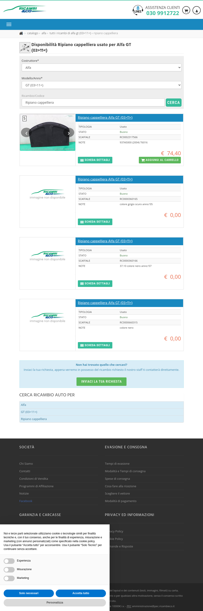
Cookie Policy (114, 539)
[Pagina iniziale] (21, 33)
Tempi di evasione (117, 463)
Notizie (24, 493)
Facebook (25, 501)
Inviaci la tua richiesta (101, 381)
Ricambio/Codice (33, 96)
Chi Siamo (26, 463)
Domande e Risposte (119, 546)
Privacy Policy (114, 531)
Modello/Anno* (32, 78)
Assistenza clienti (162, 10)
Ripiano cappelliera (34, 419)
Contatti (24, 471)
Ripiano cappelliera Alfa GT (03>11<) (105, 118)
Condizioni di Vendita (33, 479)
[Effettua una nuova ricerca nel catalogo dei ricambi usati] (32, 33)
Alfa (23, 405)
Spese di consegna (117, 479)
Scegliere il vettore (117, 493)
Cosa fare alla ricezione (120, 486)
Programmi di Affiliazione (36, 486)
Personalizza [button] (55, 602)
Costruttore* (30, 61)
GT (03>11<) (29, 412)
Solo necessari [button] (29, 593)
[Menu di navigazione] (10, 24)
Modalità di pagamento (121, 501)
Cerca (173, 102)
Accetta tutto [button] (80, 593)
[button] (95, 160)
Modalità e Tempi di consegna (125, 471)
